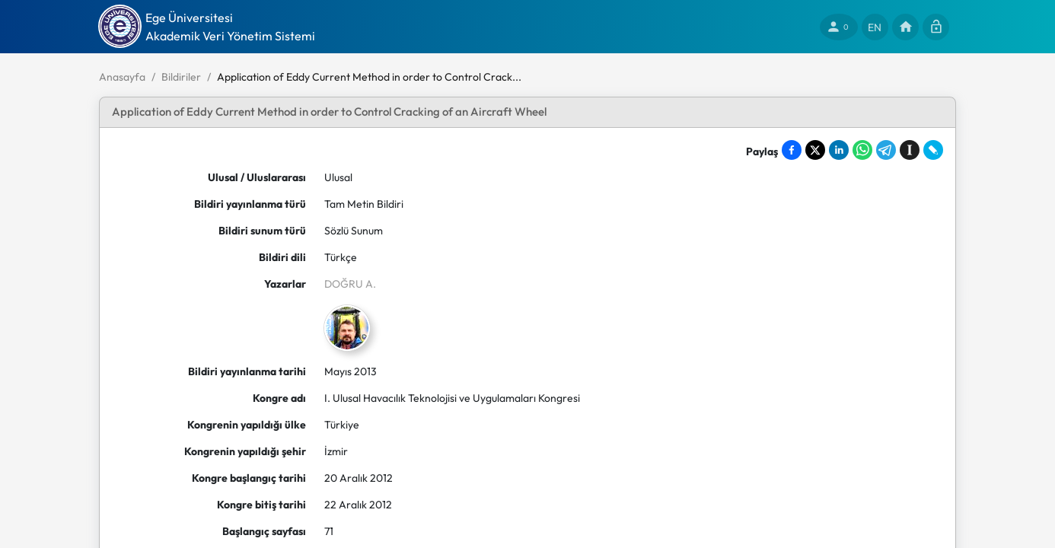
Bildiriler (181, 77)
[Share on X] (815, 150)
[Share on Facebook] (792, 150)
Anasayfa (122, 77)
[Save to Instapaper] (910, 150)
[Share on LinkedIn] (839, 150)
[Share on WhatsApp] (862, 150)
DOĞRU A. (350, 284)
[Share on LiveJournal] (933, 150)
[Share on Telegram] (886, 150)
